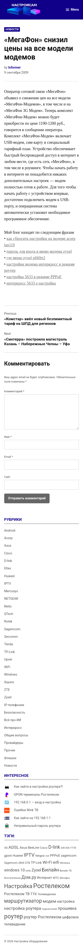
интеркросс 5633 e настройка (31, 283)
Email (8, 456)
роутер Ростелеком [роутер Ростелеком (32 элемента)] (42, 916)
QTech (8, 614)
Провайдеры (13, 743)
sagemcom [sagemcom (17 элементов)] (68, 855)
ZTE (7, 690)
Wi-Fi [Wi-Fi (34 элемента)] (47, 862)
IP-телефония (14, 705)
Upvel (8, 659)
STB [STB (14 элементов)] (27, 862)
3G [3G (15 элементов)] (6, 847)
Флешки (10, 758)
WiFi (7, 667)
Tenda (8, 644)
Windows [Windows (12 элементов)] (65, 863)
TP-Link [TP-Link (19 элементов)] (36, 863)
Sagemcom (12, 629)
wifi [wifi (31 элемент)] (56, 862)
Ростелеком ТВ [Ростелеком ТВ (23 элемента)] (17, 894)
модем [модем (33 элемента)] (49, 901)
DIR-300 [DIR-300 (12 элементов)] (65, 847)
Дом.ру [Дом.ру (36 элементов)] (28, 877)
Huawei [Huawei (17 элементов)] (18, 855)
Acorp (8, 538)
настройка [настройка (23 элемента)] (66, 901)
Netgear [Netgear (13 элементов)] (40, 855)
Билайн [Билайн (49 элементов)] (50, 870)
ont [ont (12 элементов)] (47, 855)
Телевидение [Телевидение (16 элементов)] (47, 894)
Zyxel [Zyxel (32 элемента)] (36, 870)
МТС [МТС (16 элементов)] (56, 877)
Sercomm (11, 637)
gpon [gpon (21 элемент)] (8, 856)
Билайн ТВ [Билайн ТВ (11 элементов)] (66, 870)
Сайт (7, 477)
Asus (7, 546)
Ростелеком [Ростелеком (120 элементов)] (51, 886)
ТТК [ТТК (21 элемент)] (34, 894)
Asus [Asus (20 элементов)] (23, 848)
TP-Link (9, 652)
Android (9, 530)
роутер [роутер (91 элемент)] (13, 916)
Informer (14, 67)
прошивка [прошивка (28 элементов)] (67, 908)
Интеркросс (13, 728)
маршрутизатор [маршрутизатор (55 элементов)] (23, 901)
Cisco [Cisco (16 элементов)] (44, 847)
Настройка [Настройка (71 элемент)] (18, 886)
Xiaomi (9, 682)
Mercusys (11, 591)
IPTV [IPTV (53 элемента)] (29, 855)
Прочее (9, 750)
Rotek (8, 621)
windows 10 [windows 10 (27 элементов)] (14, 870)
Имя (8, 437)
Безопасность (14, 712)
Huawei (9, 576)
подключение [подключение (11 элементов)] (49, 909)
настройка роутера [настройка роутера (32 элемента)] (22, 908)
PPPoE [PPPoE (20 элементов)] (55, 856)
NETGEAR (11, 599)
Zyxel (8, 697)
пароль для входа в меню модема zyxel (39, 251)
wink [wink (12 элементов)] (28, 870)
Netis (8, 606)
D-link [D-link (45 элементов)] (54, 847)
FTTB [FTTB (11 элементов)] (73, 847)
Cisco (8, 553)
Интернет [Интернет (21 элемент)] (44, 878)
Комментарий (14, 391)
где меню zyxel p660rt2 (26, 258)
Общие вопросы (16, 735)
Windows (10, 674)
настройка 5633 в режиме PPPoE (34, 277)
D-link (8, 561)
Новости (12, 29)
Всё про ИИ (12, 720)
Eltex (7, 568)
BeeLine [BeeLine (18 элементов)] (33, 848)
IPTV (7, 584)
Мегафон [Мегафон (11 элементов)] (65, 878)
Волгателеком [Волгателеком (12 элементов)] (12, 878)
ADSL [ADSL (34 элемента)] (13, 847)
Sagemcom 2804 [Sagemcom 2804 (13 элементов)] (14, 862)
